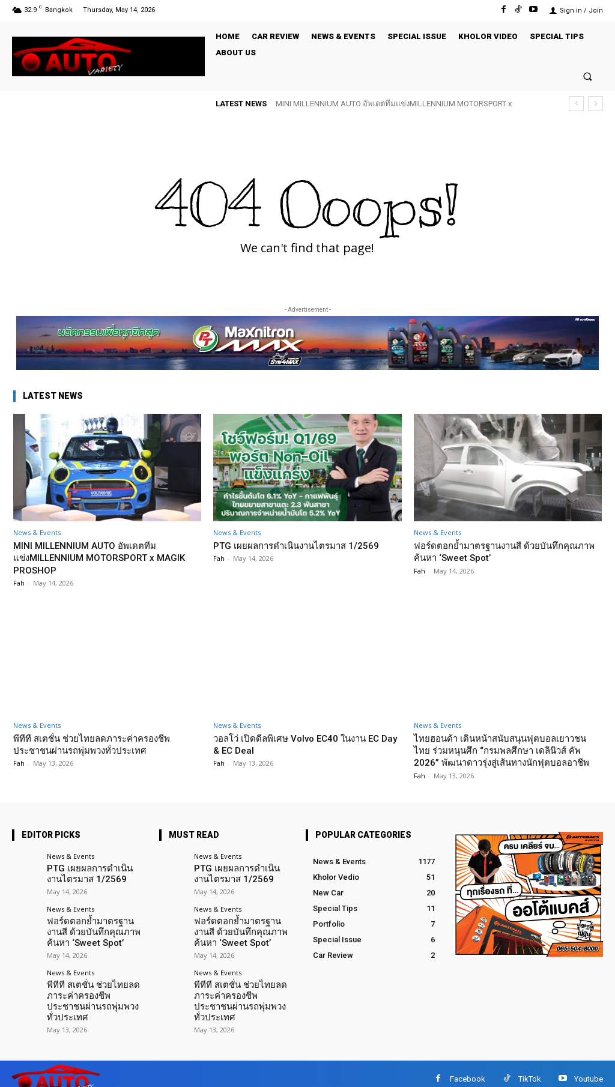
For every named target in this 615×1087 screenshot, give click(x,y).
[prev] (576, 103)
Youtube (588, 1068)
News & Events (37, 532)
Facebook (467, 1068)
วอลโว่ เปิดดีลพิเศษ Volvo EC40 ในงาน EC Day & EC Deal (307, 744)
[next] (595, 103)
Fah (19, 582)
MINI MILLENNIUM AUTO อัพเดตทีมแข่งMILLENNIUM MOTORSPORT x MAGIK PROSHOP (92, 557)
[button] (587, 76)
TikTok (529, 1068)
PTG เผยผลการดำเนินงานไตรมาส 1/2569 (289, 551)
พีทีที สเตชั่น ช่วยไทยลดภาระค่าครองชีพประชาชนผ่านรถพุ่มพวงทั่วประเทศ (102, 744)
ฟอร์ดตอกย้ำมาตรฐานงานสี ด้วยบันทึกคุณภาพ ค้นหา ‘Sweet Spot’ (499, 551)
